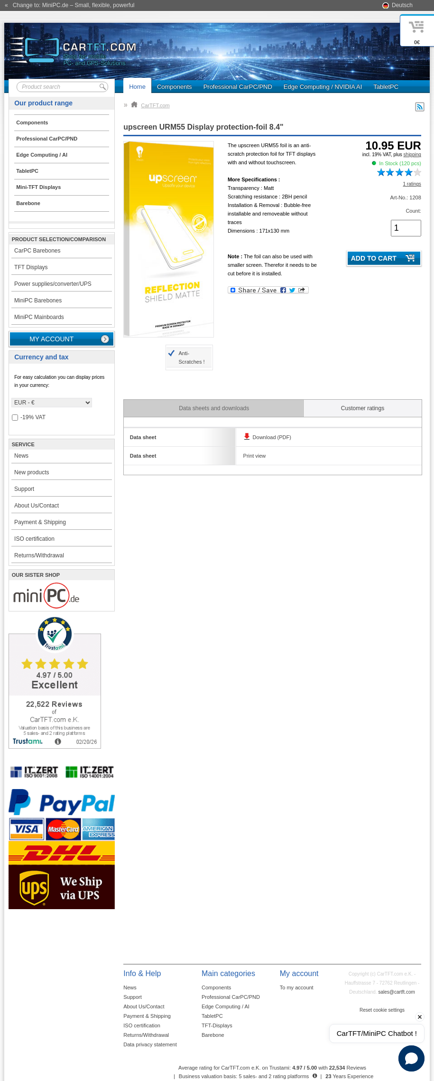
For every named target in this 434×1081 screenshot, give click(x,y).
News (21, 455)
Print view (254, 456)
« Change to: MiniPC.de (69, 5)
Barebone (213, 1035)
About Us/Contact (36, 505)
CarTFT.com (150, 105)
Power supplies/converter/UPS (53, 284)
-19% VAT (29, 417)
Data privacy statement (150, 1044)
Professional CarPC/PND (237, 86)
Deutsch (402, 5)
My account (51, 339)
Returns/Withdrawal (39, 555)
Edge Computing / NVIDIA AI (323, 86)
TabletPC (385, 86)
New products (31, 472)
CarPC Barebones (37, 250)
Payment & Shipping (40, 522)
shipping (412, 154)
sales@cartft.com (396, 992)
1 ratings (412, 184)
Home (137, 86)
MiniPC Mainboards (39, 317)
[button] (411, 1058)
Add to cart (374, 258)
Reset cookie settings (382, 1010)
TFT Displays (30, 267)
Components (174, 86)
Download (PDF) (272, 437)
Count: (413, 211)
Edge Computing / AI (225, 1006)
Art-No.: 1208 (405, 197)
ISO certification (34, 539)
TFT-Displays (217, 1025)
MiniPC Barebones (38, 300)
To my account (297, 987)
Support (24, 489)
